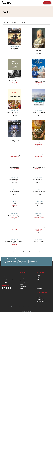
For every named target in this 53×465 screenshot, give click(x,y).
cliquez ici (22, 263)
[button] (7, 22)
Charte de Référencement (41, 306)
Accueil (3, 6)
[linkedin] (11, 288)
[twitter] (7, 288)
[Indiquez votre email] (37, 261)
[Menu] (47, 2)
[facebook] (4, 288)
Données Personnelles (32, 306)
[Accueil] (6, 3)
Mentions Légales (10, 306)
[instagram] (2, 288)
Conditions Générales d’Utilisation (20, 306)
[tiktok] (9, 288)
